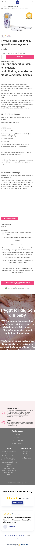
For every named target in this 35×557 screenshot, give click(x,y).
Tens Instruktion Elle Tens (9, 460)
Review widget (12, 545)
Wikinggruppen (22, 482)
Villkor (9, 474)
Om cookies (26, 456)
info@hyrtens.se (17, 443)
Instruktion (6, 234)
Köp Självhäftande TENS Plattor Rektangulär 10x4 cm (17, 283)
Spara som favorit (10, 218)
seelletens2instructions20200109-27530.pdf (16, 232)
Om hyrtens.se (26, 458)
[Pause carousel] (17, 538)
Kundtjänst (26, 452)
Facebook (26, 454)
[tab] (6, 535)
